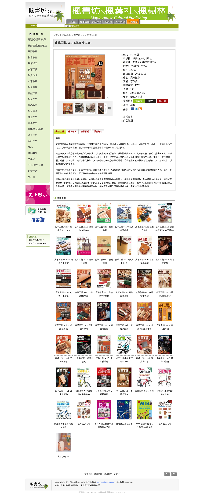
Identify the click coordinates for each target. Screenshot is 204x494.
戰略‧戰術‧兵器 (36, 129)
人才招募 (120, 21)
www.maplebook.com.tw (106, 482)
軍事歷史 (32, 123)
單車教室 (32, 81)
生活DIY (32, 99)
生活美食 (32, 111)
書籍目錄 (85, 131)
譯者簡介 (98, 131)
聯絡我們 (96, 21)
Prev (174, 474)
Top (167, 474)
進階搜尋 (75, 26)
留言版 (108, 21)
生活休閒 (32, 75)
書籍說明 (59, 131)
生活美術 (32, 87)
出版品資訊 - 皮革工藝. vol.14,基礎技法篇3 (79, 35)
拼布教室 (32, 57)
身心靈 (31, 177)
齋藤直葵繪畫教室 (37, 45)
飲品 (30, 147)
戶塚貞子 (32, 63)
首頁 (72, 21)
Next (109, 108)
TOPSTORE (120, 492)
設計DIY (32, 141)
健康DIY (32, 117)
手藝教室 (32, 51)
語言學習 (32, 135)
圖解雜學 (32, 153)
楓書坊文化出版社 (45, 13)
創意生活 (32, 171)
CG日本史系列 (35, 165)
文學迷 (31, 159)
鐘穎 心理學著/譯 (37, 39)
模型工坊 (32, 93)
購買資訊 (85, 21)
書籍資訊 (88, 474)
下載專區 (133, 21)
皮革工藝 (32, 69)
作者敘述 (72, 131)
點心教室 (32, 105)
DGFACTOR (92, 492)
